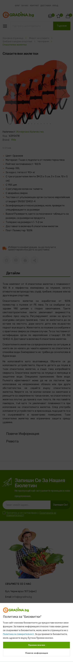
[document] (36, 630)
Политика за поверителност (18, 634)
